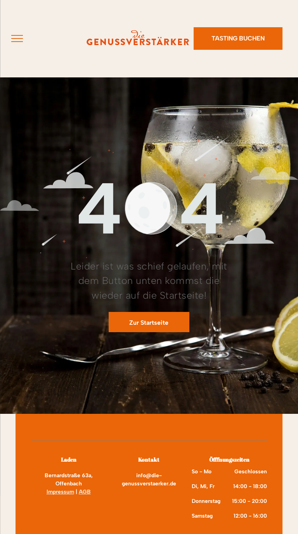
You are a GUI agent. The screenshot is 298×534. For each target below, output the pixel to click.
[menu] (17, 38)
